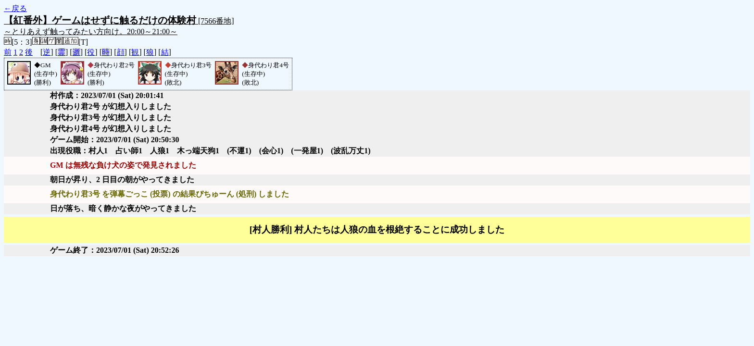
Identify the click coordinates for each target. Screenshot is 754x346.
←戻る (15, 8)
